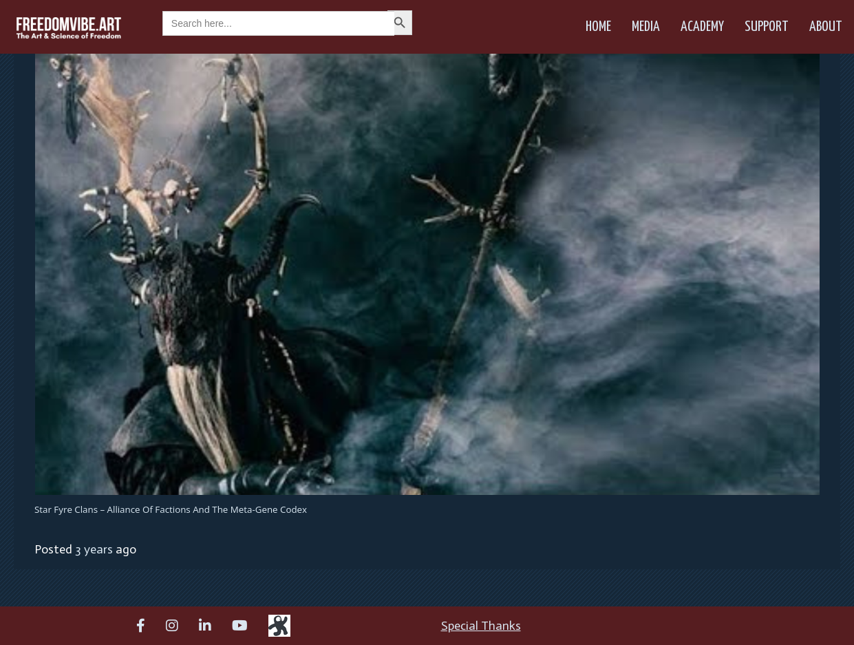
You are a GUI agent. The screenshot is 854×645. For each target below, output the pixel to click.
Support (767, 27)
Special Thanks (481, 625)
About (825, 27)
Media (646, 27)
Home (598, 27)
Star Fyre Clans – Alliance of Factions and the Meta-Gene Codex (170, 509)
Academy (702, 27)
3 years (94, 549)
